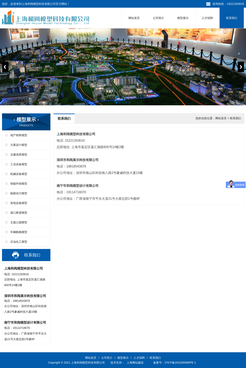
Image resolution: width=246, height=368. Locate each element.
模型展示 (183, 18)
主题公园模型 (18, 222)
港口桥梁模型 (18, 212)
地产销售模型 (18, 135)
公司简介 (158, 18)
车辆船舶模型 (18, 232)
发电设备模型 (18, 203)
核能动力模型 (18, 193)
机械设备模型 (18, 174)
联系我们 (231, 18)
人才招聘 (207, 18)
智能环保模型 (18, 183)
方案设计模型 (18, 144)
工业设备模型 (18, 164)
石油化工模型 (18, 241)
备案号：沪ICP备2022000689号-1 (174, 362)
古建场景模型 (18, 154)
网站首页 (134, 18)
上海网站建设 (135, 362)
